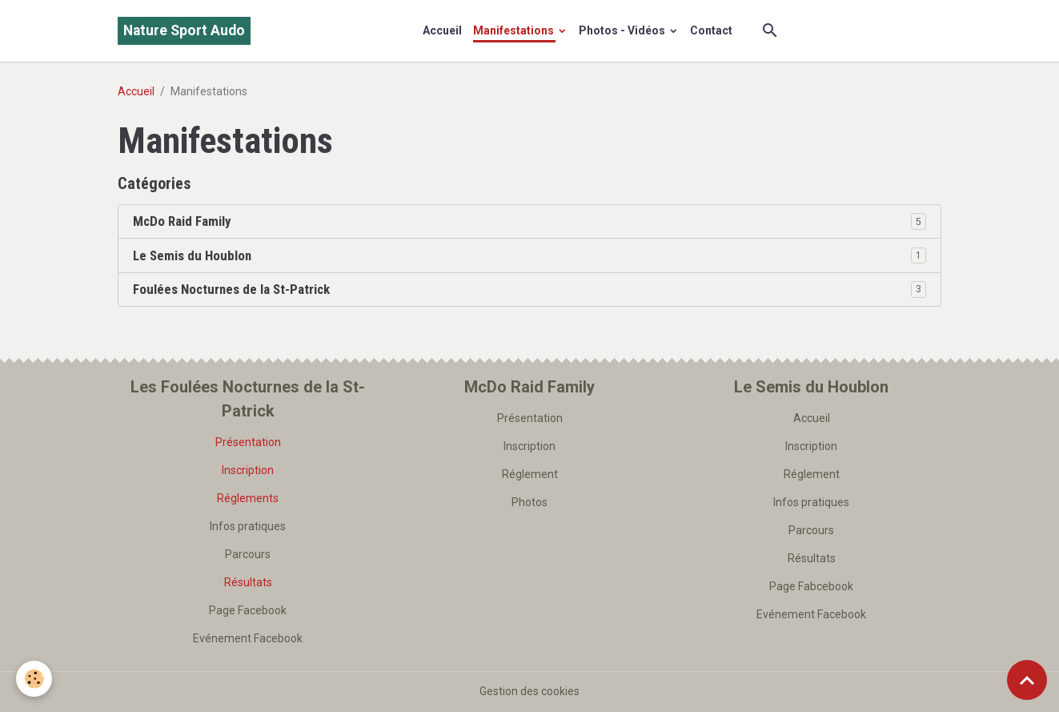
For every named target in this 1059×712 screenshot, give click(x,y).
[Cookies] (34, 679)
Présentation (248, 442)
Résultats (248, 582)
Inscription (248, 470)
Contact (711, 30)
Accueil (442, 30)
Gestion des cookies (529, 691)
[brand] (184, 31)
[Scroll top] (1027, 680)
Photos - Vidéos (623, 30)
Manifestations (514, 30)
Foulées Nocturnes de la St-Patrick (231, 289)
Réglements (248, 498)
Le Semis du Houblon (192, 255)
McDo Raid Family (182, 221)
